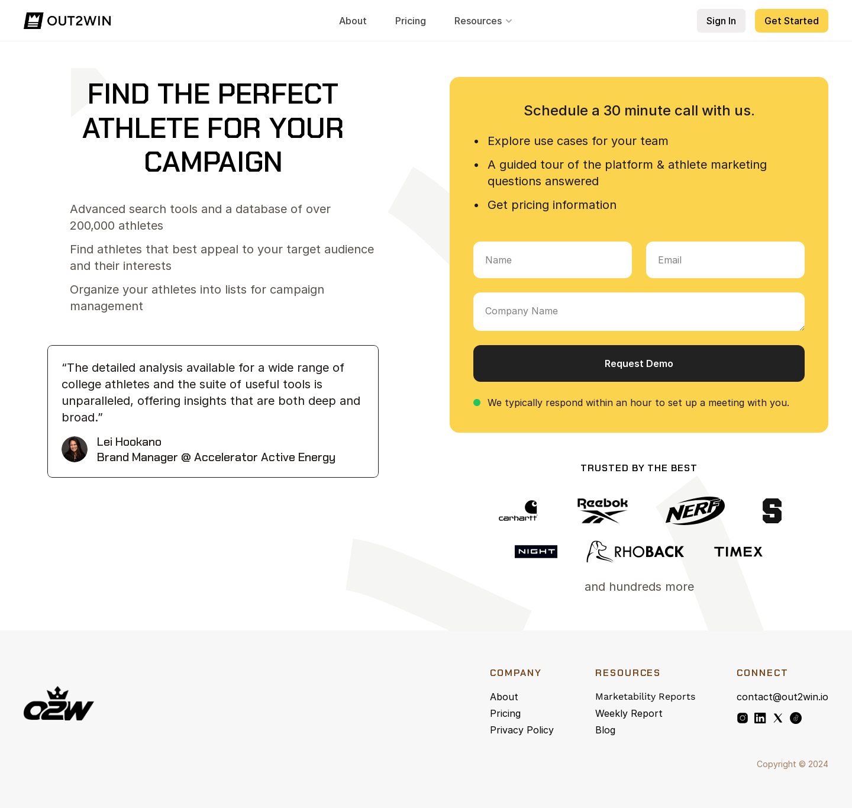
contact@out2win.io (782, 697)
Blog (605, 730)
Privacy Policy (522, 730)
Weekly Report (629, 713)
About (504, 697)
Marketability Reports (645, 696)
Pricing (505, 713)
